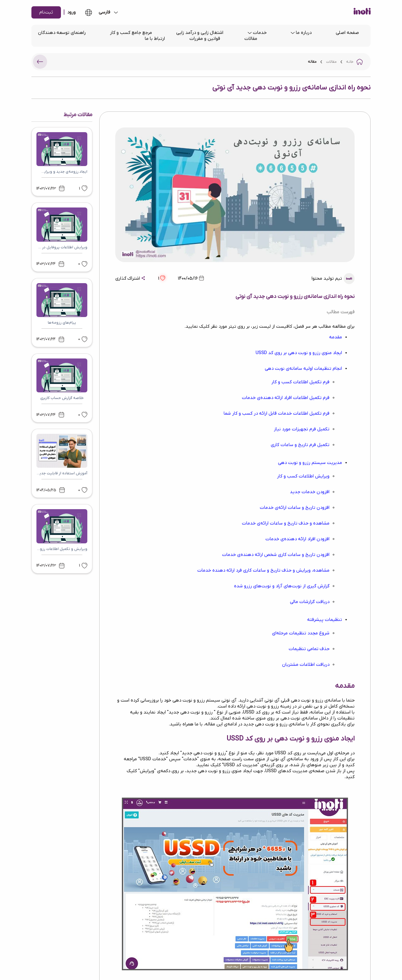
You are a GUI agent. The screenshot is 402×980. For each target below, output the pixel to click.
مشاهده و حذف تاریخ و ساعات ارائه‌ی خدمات (285, 523)
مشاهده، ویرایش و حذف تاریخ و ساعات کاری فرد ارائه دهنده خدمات (263, 570)
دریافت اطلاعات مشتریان (305, 665)
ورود (71, 12)
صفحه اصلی (347, 33)
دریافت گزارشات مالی (309, 602)
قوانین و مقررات (204, 39)
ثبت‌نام (46, 12)
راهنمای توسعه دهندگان (62, 33)
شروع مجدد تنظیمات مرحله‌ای (300, 633)
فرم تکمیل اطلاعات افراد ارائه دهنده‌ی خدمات (285, 398)
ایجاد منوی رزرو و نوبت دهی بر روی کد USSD (299, 353)
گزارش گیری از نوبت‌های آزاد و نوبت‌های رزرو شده (281, 586)
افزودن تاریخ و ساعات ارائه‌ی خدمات (294, 508)
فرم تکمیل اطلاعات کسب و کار (300, 382)
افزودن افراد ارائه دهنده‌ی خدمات (297, 539)
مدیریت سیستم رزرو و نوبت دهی (310, 463)
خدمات (260, 33)
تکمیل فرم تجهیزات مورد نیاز (301, 429)
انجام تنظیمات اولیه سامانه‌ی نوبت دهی (303, 369)
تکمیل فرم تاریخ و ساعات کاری (300, 445)
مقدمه (335, 337)
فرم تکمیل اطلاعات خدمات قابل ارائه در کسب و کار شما (276, 414)
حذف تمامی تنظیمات (309, 649)
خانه (349, 61)
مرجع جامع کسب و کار (131, 33)
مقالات (250, 39)
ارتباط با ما (155, 39)
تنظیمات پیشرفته (324, 620)
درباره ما (304, 33)
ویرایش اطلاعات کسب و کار (303, 476)
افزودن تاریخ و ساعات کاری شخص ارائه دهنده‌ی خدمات (275, 555)
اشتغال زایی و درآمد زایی (199, 33)
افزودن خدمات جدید (309, 492)
